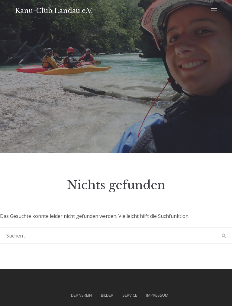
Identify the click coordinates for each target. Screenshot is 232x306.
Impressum (157, 295)
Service (129, 295)
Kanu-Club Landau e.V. (54, 11)
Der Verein (81, 295)
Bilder (107, 295)
